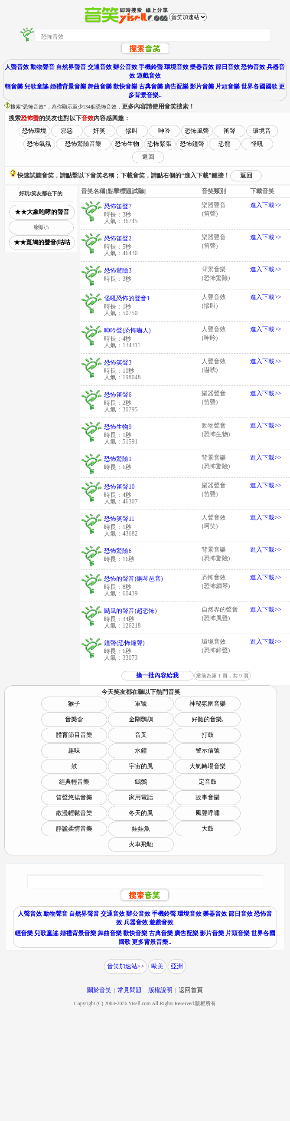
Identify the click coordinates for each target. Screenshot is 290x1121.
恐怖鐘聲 (192, 144)
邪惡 (67, 131)
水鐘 (141, 750)
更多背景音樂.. (151, 942)
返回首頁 (191, 990)
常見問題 (129, 990)
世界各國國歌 (259, 86)
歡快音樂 (125, 86)
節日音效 (227, 67)
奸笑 (99, 131)
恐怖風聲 (197, 131)
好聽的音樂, (208, 719)
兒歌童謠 (36, 86)
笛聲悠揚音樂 (74, 797)
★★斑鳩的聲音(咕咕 (42, 242)
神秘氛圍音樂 (207, 703)
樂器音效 (202, 67)
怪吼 (257, 144)
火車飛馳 (141, 844)
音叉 (141, 735)
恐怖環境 (34, 131)
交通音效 (100, 67)
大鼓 (208, 828)
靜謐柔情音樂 (74, 828)
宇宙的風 (141, 766)
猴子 (74, 703)
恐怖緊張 (159, 144)
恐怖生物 (127, 144)
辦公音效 (125, 67)
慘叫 (132, 131)
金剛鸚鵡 (141, 719)
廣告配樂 (176, 86)
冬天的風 (141, 813)
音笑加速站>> (125, 966)
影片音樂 (202, 86)
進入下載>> (265, 205)
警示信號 (208, 750)
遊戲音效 (149, 75)
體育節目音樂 (74, 735)
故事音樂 (208, 797)
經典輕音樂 (74, 782)
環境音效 (176, 67)
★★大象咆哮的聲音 (42, 212)
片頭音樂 (227, 86)
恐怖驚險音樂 (83, 144)
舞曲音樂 (100, 86)
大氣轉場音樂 (207, 766)
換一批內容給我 (157, 675)
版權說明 (160, 990)
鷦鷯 (141, 782)
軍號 (141, 703)
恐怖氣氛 (39, 144)
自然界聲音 (71, 67)
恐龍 (224, 144)
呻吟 (164, 131)
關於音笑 (99, 990)
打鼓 (208, 735)
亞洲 (177, 966)
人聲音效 (17, 67)
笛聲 (229, 131)
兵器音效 (136, 922)
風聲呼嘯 (208, 813)
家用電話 (141, 797)
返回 (148, 157)
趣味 (74, 750)
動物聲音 (42, 67)
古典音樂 (151, 86)
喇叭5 (41, 227)
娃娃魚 (141, 828)
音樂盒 (74, 719)
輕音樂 (14, 86)
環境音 (262, 131)
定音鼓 (208, 782)
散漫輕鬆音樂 (74, 813)
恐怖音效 (253, 67)
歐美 (157, 966)
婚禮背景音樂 (68, 86)
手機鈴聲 (151, 67)
